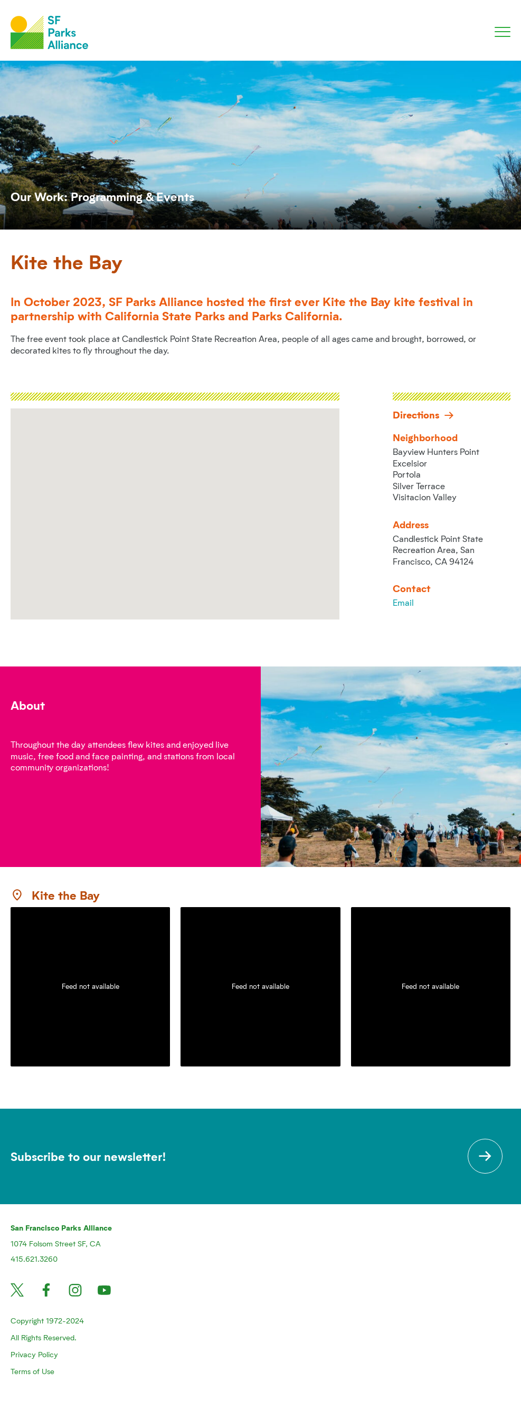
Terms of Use (32, 1371)
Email (403, 602)
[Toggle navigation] (502, 32)
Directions (423, 414)
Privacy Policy (34, 1354)
